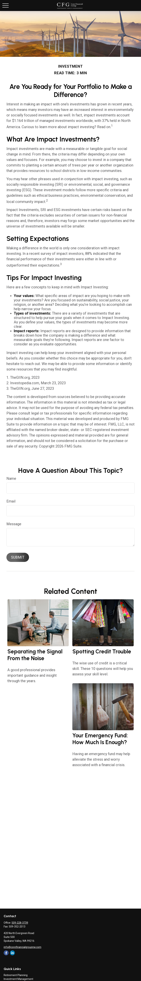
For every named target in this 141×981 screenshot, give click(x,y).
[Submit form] (17, 557)
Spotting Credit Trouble (101, 651)
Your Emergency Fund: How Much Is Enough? (100, 739)
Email (10, 501)
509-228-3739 (20, 922)
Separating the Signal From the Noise (34, 655)
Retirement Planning (16, 975)
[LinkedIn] (12, 952)
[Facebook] (6, 952)
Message (13, 524)
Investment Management (18, 979)
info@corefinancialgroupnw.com (22, 947)
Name (11, 478)
